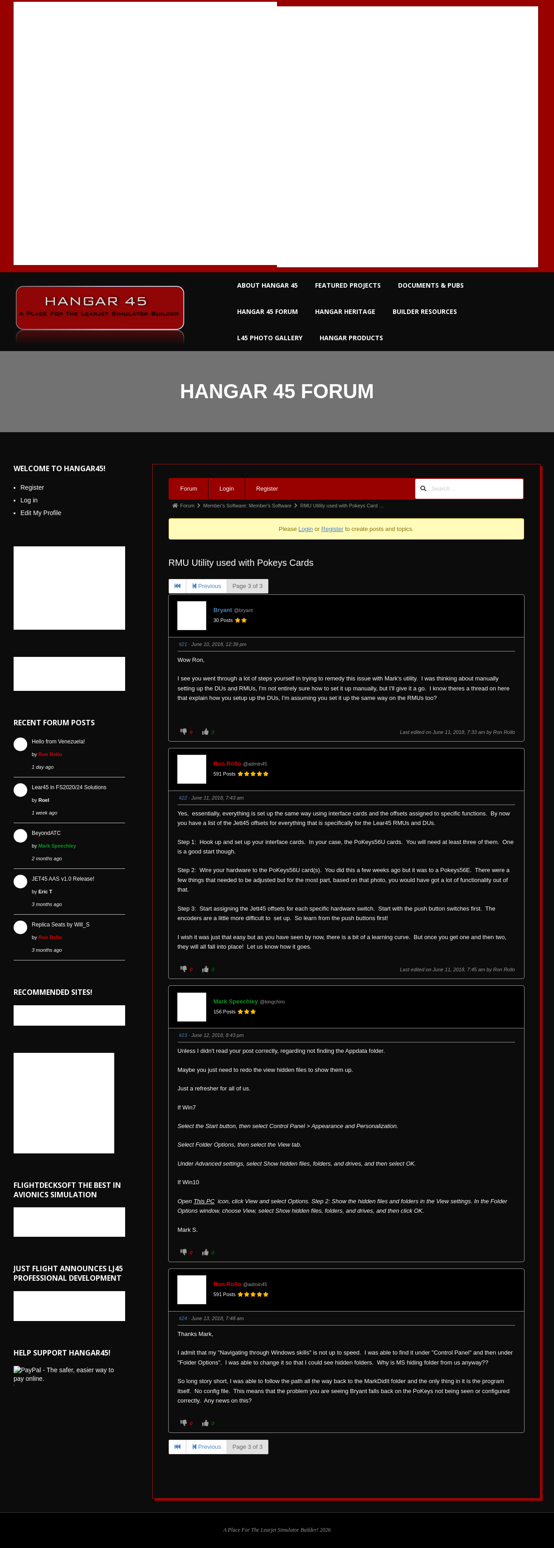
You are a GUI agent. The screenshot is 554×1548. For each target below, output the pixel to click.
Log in (29, 500)
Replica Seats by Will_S (60, 924)
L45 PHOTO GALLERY (269, 337)
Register (267, 488)
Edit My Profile (40, 512)
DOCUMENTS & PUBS (431, 285)
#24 (183, 1318)
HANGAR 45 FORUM (267, 311)
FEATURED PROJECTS (348, 285)
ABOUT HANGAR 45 (267, 285)
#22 (183, 798)
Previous (206, 586)
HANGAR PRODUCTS (351, 337)
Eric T (46, 891)
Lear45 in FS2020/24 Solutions (69, 787)
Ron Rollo (504, 732)
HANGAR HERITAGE (345, 311)
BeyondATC (46, 833)
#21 (183, 644)
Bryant (223, 610)
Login (226, 488)
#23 (183, 1035)
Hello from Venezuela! (58, 741)
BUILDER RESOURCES (425, 311)
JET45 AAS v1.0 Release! (63, 879)
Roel (44, 800)
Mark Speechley (236, 1001)
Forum (189, 488)
